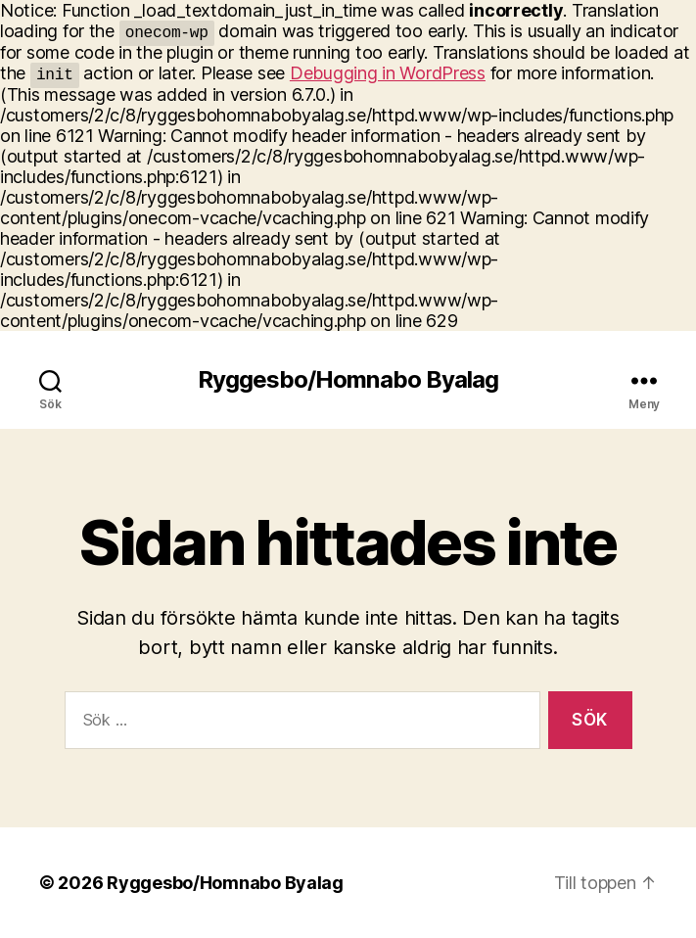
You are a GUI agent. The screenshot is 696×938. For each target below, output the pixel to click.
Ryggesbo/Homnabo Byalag (347, 380)
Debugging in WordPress (388, 73)
